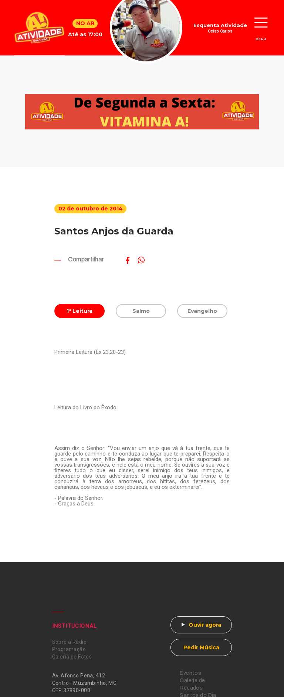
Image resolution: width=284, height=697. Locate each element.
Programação (69, 649)
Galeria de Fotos (72, 657)
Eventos (190, 673)
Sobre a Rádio (69, 642)
